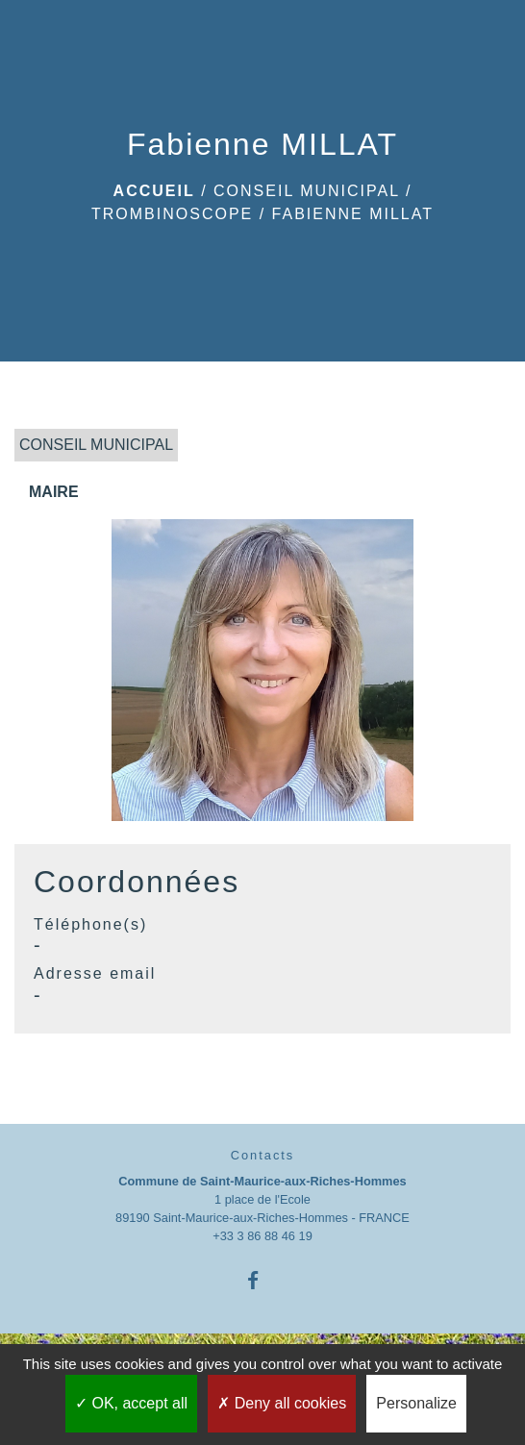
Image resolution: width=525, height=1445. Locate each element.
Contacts (263, 1155)
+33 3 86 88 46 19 (262, 1236)
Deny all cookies (281, 1403)
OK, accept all (131, 1403)
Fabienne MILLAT (353, 214)
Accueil (154, 191)
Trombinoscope (172, 214)
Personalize (416, 1403)
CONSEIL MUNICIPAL (306, 191)
